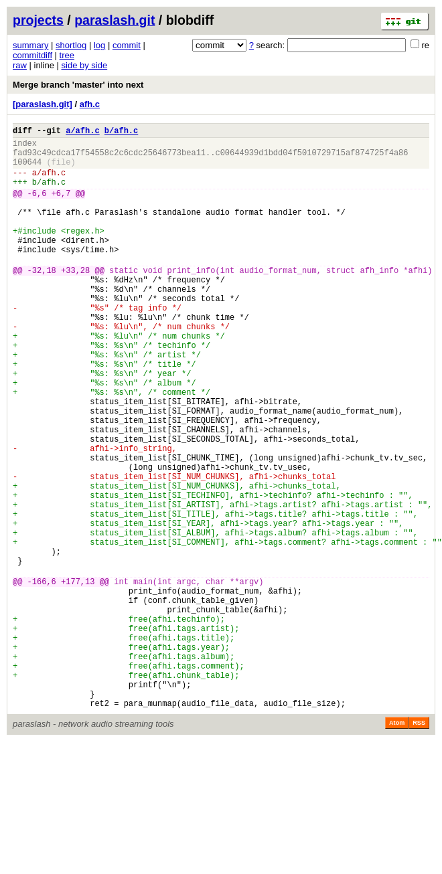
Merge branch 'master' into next (78, 85)
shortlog (71, 45)
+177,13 (77, 677)
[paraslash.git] (42, 104)
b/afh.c (121, 132)
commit (127, 45)
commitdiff (32, 55)
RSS (419, 845)
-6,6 (37, 207)
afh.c (90, 104)
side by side (85, 65)
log (99, 45)
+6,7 (61, 207)
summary (30, 45)
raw (20, 65)
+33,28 (75, 300)
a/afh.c (82, 132)
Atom (396, 845)
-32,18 (41, 300)
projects (38, 20)
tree (67, 55)
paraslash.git (114, 20)
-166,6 (41, 677)
